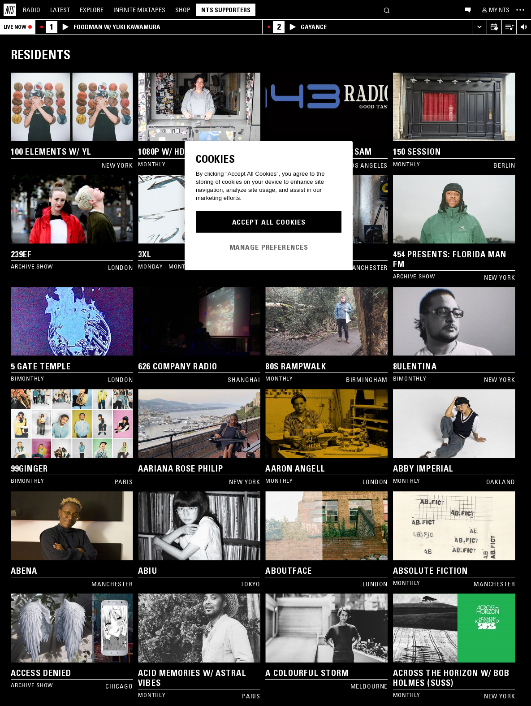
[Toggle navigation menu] (520, 10)
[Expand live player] (479, 27)
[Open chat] (467, 9)
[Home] (10, 10)
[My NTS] (494, 10)
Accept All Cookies (269, 221)
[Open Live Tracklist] (508, 27)
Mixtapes (139, 10)
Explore (92, 10)
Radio (31, 10)
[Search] (387, 9)
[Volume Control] (523, 27)
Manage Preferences (268, 247)
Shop (182, 10)
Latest (60, 10)
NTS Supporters (225, 10)
